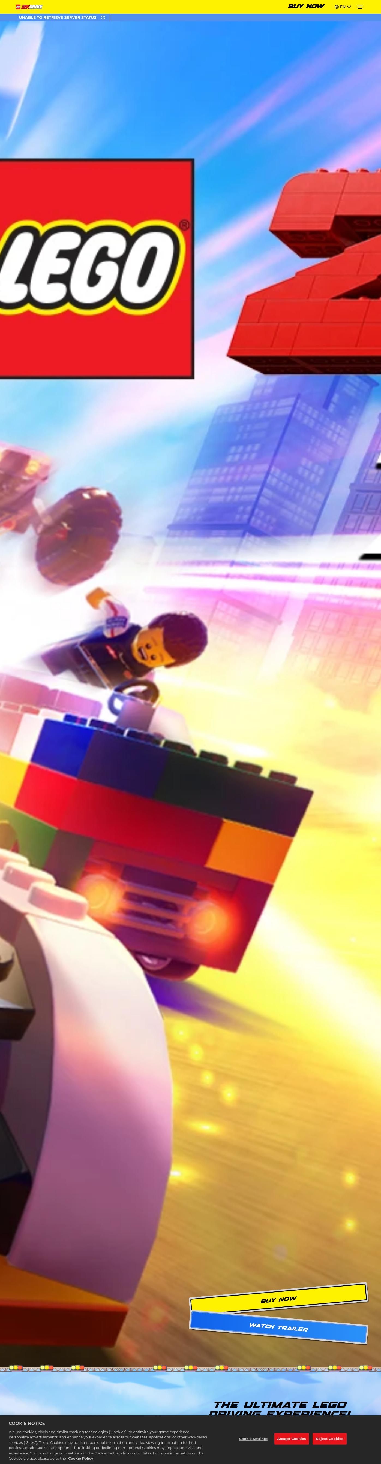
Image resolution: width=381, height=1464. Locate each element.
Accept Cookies (291, 1438)
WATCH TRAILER (278, 1328)
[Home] (30, 7)
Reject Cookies (329, 1438)
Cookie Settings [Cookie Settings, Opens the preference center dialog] (253, 1438)
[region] (190, 1439)
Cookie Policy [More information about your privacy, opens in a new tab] (80, 1458)
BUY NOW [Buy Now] (306, 6)
